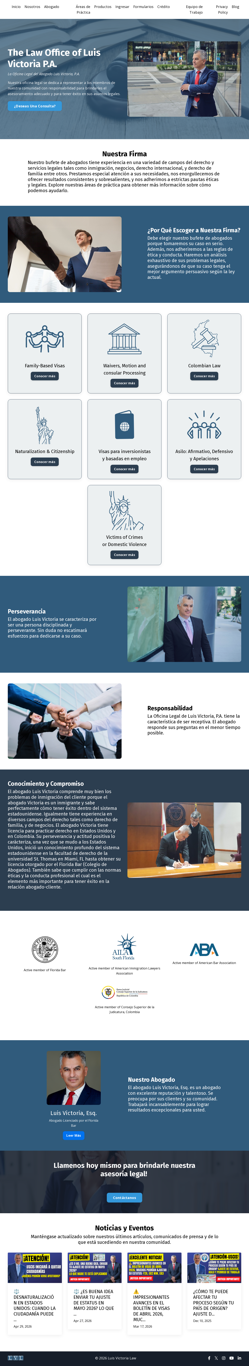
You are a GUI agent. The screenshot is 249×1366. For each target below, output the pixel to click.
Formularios (143, 6)
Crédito (164, 6)
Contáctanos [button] (124, 1198)
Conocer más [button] (44, 376)
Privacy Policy (222, 9)
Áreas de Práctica (83, 9)
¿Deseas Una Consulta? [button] (35, 106)
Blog (235, 6)
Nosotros (32, 6)
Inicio (16, 6)
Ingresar (122, 6)
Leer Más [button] (73, 1137)
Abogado (51, 6)
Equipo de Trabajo (194, 9)
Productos (102, 6)
